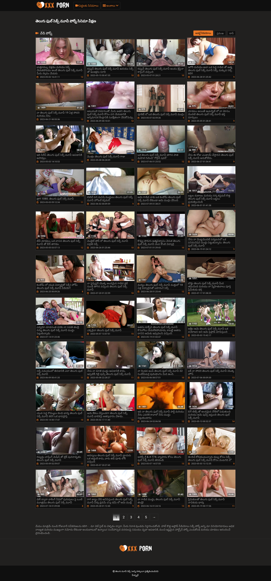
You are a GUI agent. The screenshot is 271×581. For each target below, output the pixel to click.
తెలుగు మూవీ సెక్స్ (123, 571)
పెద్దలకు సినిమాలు (87, 5)
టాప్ (231, 33)
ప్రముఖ (220, 33)
